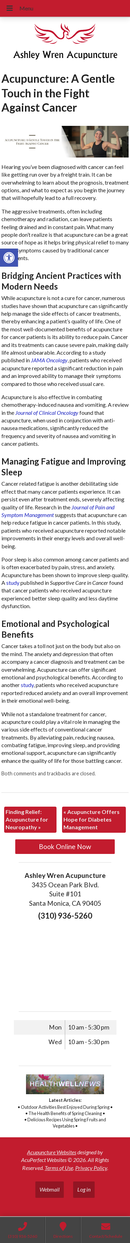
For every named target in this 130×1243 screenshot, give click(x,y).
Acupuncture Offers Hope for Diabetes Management (91, 819)
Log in (83, 1189)
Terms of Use (59, 1167)
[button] (9, 258)
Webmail (50, 1189)
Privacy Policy (91, 1167)
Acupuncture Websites (51, 1152)
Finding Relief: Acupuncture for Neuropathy (27, 819)
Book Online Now (65, 846)
